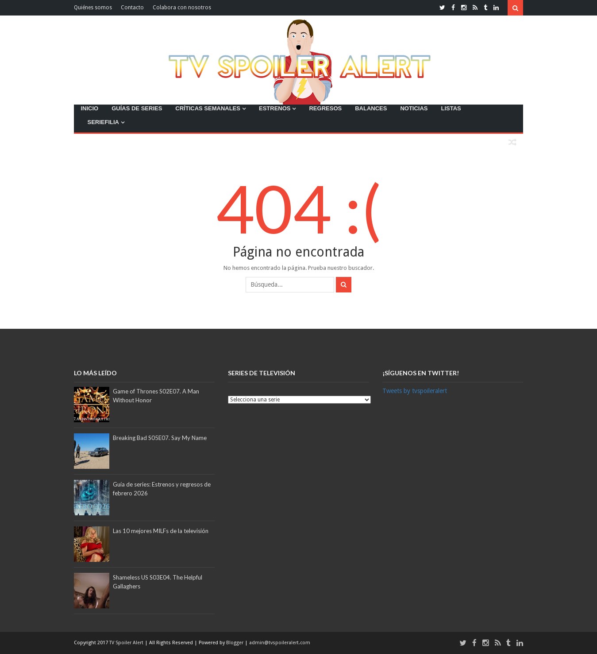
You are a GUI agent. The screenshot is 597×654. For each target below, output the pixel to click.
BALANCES (371, 108)
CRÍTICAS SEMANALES (207, 108)
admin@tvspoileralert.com (279, 643)
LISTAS (451, 108)
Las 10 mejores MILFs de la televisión (160, 530)
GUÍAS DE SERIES (137, 108)
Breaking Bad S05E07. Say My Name (160, 437)
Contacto (132, 7)
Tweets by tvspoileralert (414, 390)
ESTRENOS (275, 108)
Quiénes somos (93, 7)
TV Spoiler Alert (127, 643)
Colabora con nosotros (182, 7)
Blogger (235, 643)
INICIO (89, 108)
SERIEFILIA (103, 122)
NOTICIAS (414, 108)
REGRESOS (325, 108)
